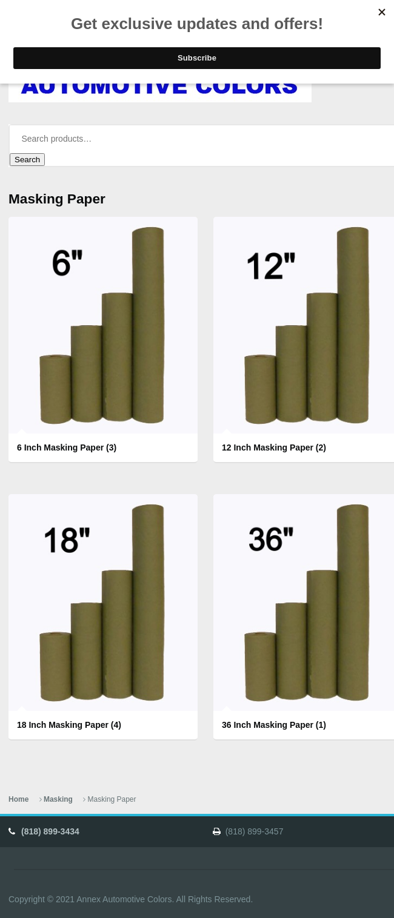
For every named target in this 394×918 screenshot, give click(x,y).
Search (27, 159)
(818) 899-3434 (50, 831)
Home (18, 799)
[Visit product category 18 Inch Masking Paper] (103, 617)
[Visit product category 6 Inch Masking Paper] (103, 340)
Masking (58, 799)
